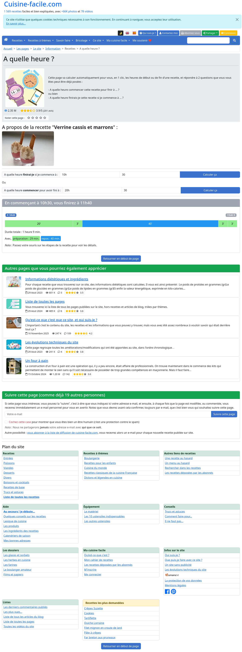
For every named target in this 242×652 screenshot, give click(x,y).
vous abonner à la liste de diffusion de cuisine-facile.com (62, 432)
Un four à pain (36, 360)
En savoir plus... (16, 23)
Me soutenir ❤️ (142, 40)
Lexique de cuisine (15, 521)
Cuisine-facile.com (33, 4)
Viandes (8, 468)
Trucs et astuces (14, 492)
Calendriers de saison (17, 536)
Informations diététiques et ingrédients (56, 279)
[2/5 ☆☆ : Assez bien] (32, 118)
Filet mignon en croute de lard (103, 628)
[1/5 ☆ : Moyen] (28, 118)
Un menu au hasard (177, 463)
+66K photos (69, 11)
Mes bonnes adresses (17, 540)
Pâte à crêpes (92, 632)
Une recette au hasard (179, 458)
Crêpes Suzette (93, 608)
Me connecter (92, 574)
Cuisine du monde (95, 468)
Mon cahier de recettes (98, 560)
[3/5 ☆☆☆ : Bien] (36, 118)
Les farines (10, 565)
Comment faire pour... (178, 516)
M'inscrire (90, 569)
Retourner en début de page (121, 258)
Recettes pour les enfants (100, 463)
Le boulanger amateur (18, 569)
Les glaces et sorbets (17, 555)
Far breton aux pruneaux (99, 637)
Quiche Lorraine (94, 623)
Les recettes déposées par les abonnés (189, 473)
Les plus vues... (13, 612)
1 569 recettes (13, 11)
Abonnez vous (190, 33)
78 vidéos (87, 11)
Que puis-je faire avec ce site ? (183, 560)
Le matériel (91, 511)
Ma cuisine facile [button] (117, 40)
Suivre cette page (224, 414)
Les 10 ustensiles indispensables (104, 516)
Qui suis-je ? (148, 33)
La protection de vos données (183, 580)
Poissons (9, 463)
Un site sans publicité (178, 565)
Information (53, 48)
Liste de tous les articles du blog (24, 617)
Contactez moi (168, 33)
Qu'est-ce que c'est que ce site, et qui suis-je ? (61, 320)
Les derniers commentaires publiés (25, 607)
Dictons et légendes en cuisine (103, 477)
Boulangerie (91, 458)
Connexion (228, 33)
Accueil (8, 48)
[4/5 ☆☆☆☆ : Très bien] (40, 118)
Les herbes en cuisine (17, 560)
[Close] (237, 19)
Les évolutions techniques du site (51, 342)
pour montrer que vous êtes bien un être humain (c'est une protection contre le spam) (74, 422)
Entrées (8, 458)
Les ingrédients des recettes (21, 531)
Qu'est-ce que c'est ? (96, 555)
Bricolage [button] (82, 40)
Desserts (9, 473)
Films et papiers (13, 574)
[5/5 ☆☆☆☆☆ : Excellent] (44, 118)
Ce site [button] (97, 40)
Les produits (11, 526)
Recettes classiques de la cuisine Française (110, 473)
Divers (7, 477)
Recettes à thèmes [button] (40, 40)
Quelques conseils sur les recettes (25, 516)
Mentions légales (175, 585)
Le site (37, 48)
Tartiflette (90, 618)
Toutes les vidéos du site (19, 626)
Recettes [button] (17, 40)
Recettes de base (14, 487)
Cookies (89, 613)
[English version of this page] (127, 33)
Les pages (23, 48)
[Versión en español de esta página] (134, 33)
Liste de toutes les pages (45, 301)
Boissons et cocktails (16, 482)
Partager (209, 33)
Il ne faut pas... (174, 521)
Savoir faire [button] (63, 40)
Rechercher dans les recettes (183, 468)
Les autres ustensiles (97, 521)
